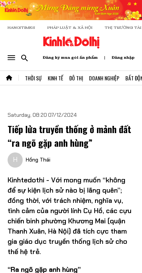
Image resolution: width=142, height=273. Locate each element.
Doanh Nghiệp (104, 78)
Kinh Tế (55, 78)
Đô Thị (76, 78)
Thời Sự (33, 78)
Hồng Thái (38, 159)
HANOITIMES (21, 27)
